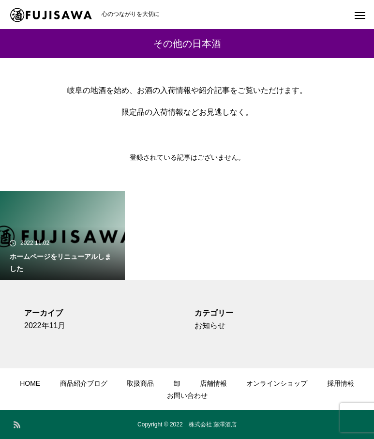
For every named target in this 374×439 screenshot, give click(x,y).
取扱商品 (140, 383)
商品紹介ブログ (83, 383)
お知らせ (209, 325)
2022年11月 (44, 325)
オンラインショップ (276, 383)
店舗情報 (213, 383)
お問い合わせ (187, 395)
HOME (30, 383)
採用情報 (340, 383)
